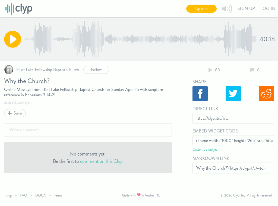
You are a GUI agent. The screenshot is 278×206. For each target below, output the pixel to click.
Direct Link (205, 109)
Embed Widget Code (215, 131)
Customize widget (204, 149)
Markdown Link (210, 158)
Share (199, 82)
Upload (201, 8)
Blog (8, 195)
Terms (58, 195)
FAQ (23, 195)
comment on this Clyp (101, 161)
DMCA (40, 195)
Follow (96, 69)
